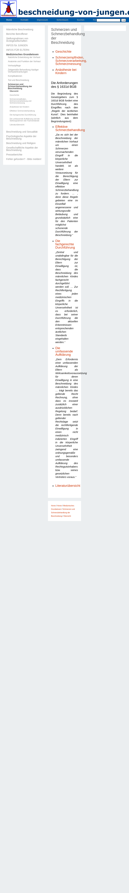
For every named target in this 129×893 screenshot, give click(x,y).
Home (9, 20)
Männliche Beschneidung (19, 29)
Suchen (80, 20)
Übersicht (14, 91)
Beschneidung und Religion (21, 143)
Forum (96, 20)
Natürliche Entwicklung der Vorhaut (24, 57)
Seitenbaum (62, 20)
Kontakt (24, 20)
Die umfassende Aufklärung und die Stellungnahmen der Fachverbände (25, 120)
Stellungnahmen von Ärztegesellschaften (17, 39)
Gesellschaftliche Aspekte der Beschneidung (22, 148)
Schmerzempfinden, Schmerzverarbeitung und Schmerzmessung (20, 101)
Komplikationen (15, 76)
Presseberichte (14, 154)
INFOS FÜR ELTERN (17, 50)
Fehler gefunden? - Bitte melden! (23, 159)
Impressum (42, 20)
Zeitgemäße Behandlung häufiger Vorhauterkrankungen (23, 71)
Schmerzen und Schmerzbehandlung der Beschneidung (20, 86)
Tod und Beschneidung (18, 80)
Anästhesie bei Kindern (19, 107)
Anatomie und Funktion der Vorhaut (24, 61)
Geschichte (14, 95)
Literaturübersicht (17, 125)
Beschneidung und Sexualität (21, 132)
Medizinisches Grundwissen (22, 54)
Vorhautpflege (14, 66)
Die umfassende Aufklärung (64, 351)
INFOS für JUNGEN (17, 45)
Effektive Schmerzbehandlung (22, 111)
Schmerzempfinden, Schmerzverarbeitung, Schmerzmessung (71, 61)
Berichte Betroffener (17, 34)
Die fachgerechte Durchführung (23, 115)
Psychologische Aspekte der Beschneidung (21, 137)
